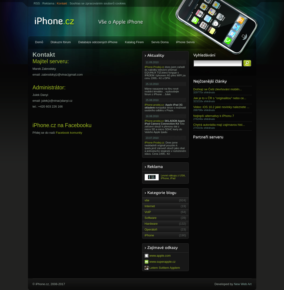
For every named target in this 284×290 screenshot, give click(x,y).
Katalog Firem (134, 42)
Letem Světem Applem (162, 268)
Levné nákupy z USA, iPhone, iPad (165, 177)
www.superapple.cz (160, 262)
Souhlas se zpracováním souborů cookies (97, 3)
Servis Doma (159, 42)
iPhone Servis (185, 42)
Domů (39, 42)
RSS (37, 3)
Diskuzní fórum (61, 42)
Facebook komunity (69, 132)
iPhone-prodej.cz (154, 104)
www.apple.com (158, 256)
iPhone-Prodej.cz (154, 67)
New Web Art (243, 284)
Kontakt (62, 3)
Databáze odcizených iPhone (97, 42)
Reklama (48, 3)
